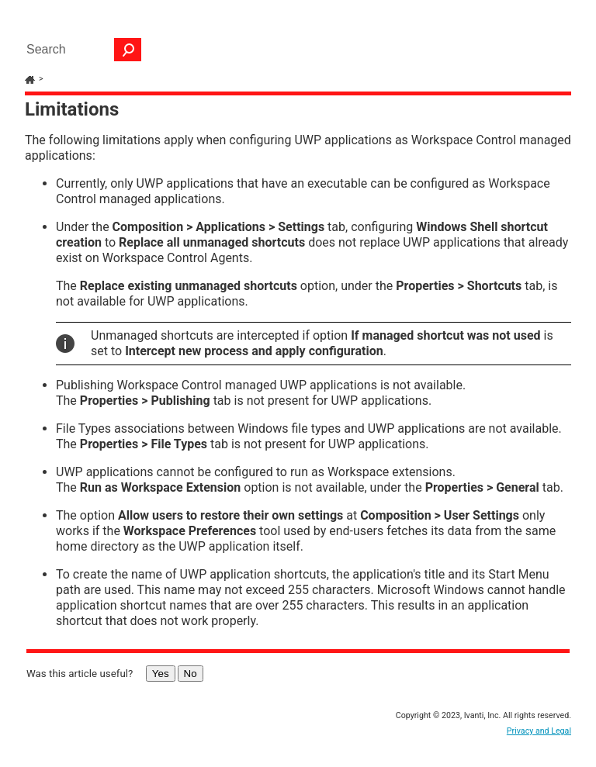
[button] (128, 49)
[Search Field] (80, 49)
